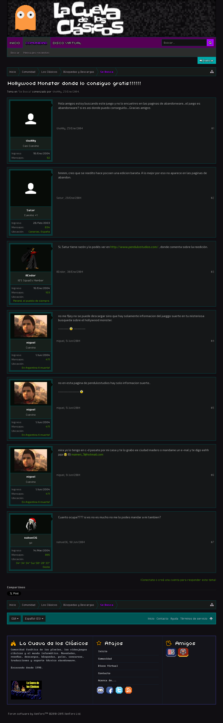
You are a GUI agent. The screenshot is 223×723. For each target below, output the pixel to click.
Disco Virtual (67, 42)
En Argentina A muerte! (36, 367)
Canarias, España (39, 231)
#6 (212, 475)
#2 (212, 197)
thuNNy (56, 91)
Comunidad (36, 42)
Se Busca (24, 91)
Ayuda (174, 618)
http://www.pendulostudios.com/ (134, 247)
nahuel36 (30, 537)
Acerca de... (107, 680)
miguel (30, 342)
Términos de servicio (193, 618)
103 (48, 292)
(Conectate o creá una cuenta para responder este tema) (178, 580)
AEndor (30, 275)
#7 (212, 542)
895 (47, 554)
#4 (212, 340)
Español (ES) (33, 618)
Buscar (15, 52)
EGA (14, 618)
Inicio (15, 42)
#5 (212, 407)
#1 (212, 128)
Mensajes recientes (36, 52)
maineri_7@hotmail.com (87, 454)
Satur (31, 210)
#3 (212, 271)
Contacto (162, 618)
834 (47, 227)
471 (48, 359)
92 (48, 157)
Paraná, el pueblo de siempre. (31, 300)
